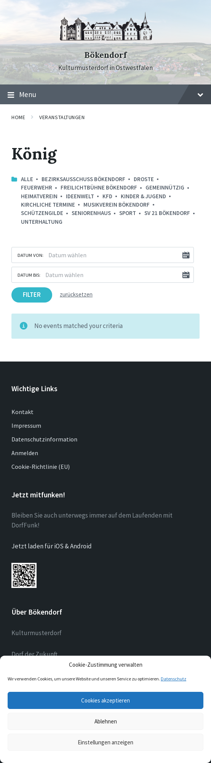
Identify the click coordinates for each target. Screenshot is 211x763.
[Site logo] (105, 41)
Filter (32, 294)
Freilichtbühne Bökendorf (99, 187)
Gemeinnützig (164, 187)
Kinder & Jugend (143, 196)
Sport (127, 213)
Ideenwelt (80, 196)
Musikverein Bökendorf (116, 204)
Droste (144, 179)
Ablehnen (105, 721)
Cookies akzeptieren (105, 700)
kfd (107, 196)
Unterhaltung (41, 221)
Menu (105, 95)
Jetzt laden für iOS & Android (51, 546)
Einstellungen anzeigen (105, 742)
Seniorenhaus (91, 213)
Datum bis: (29, 275)
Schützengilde (42, 213)
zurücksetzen (76, 294)
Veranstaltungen (62, 117)
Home (18, 117)
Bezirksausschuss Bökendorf (83, 179)
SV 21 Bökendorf (167, 213)
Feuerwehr (36, 187)
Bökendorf (105, 55)
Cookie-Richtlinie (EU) (40, 466)
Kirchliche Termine (48, 204)
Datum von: (30, 255)
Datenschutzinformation (44, 439)
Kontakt (22, 412)
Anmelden (24, 453)
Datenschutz (173, 679)
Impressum (26, 425)
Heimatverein (39, 196)
